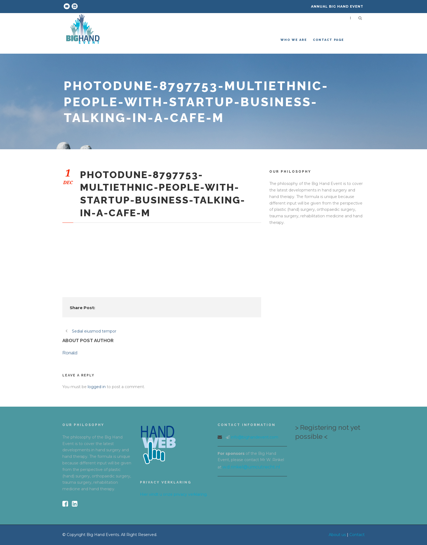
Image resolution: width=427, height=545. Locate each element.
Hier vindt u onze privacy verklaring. (174, 494)
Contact (357, 534)
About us (337, 534)
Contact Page (328, 40)
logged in (97, 386)
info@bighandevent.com (254, 437)
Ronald (69, 352)
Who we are (293, 40)
